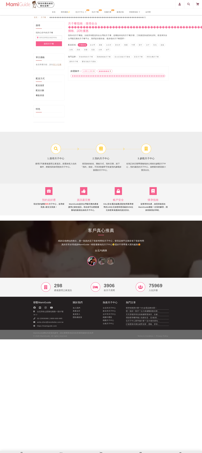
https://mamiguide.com (47, 327)
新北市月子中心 (109, 312)
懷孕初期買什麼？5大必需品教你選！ (141, 309)
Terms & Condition (145, 337)
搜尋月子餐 (49, 44)
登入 (55, 65)
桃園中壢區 (107, 319)
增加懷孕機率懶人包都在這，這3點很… (142, 319)
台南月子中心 (108, 325)
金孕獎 (148, 12)
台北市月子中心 (109, 309)
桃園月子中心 (108, 322)
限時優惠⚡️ (65, 12)
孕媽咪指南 (134, 12)
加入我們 (76, 309)
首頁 (53, 12)
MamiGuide (45, 337)
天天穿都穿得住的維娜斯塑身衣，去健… (143, 316)
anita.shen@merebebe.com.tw (50, 324)
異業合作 (76, 312)
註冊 (59, 65)
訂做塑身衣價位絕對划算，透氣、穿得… (143, 325)
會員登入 (76, 315)
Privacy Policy (162, 337)
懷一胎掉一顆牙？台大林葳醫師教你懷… (143, 312)
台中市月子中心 (109, 315)
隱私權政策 (77, 319)
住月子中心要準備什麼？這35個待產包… (143, 322)
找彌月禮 (107, 12)
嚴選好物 (120, 12)
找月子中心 (81, 12)
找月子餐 (95, 12)
